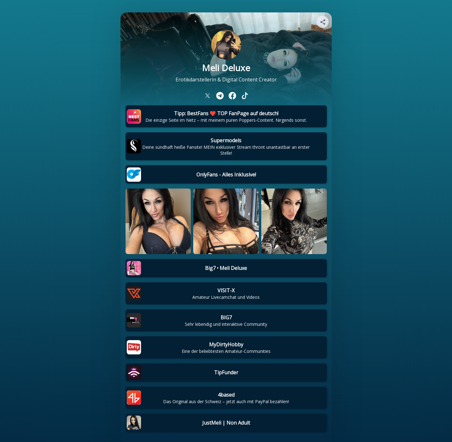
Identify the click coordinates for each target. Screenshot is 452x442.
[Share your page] (322, 22)
